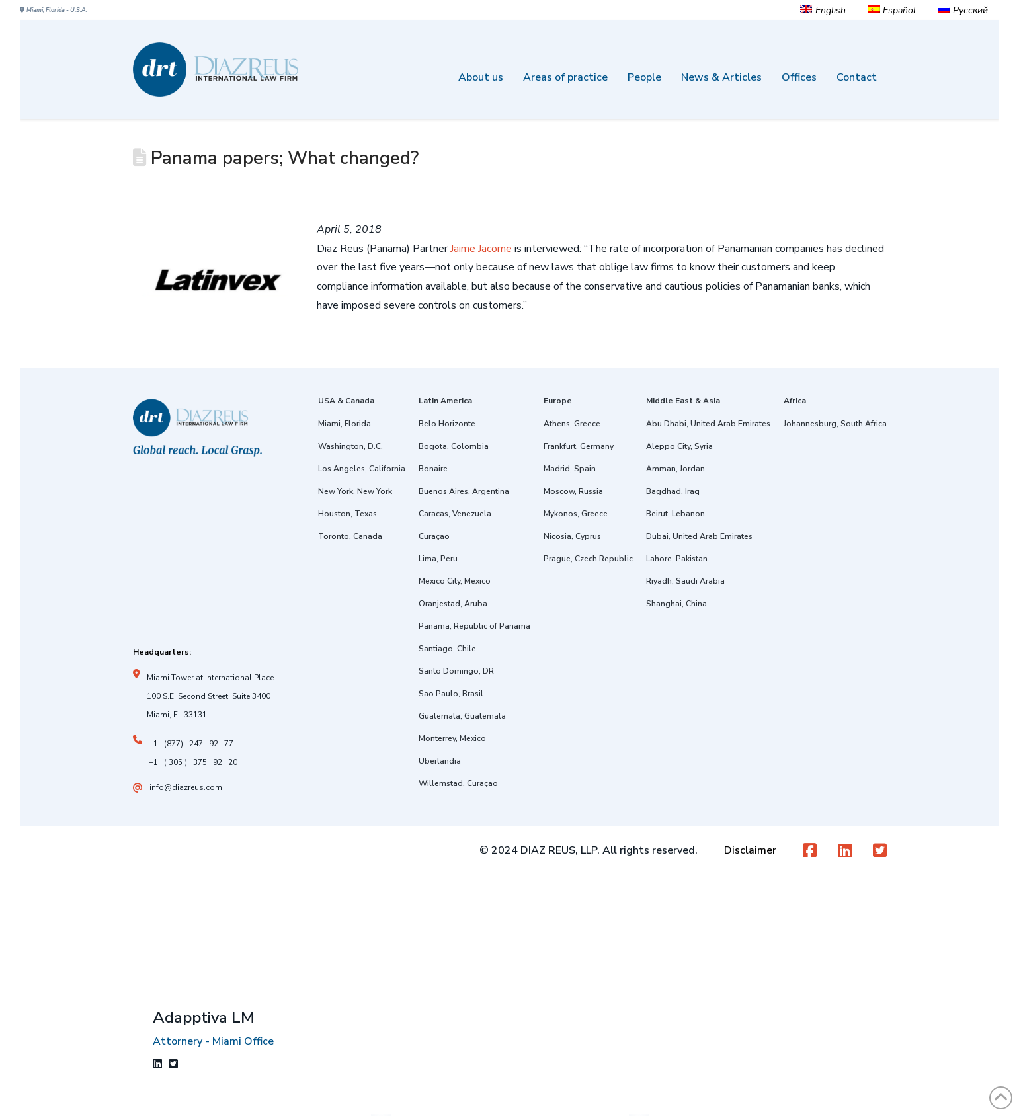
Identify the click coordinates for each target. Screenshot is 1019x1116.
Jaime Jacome (481, 248)
